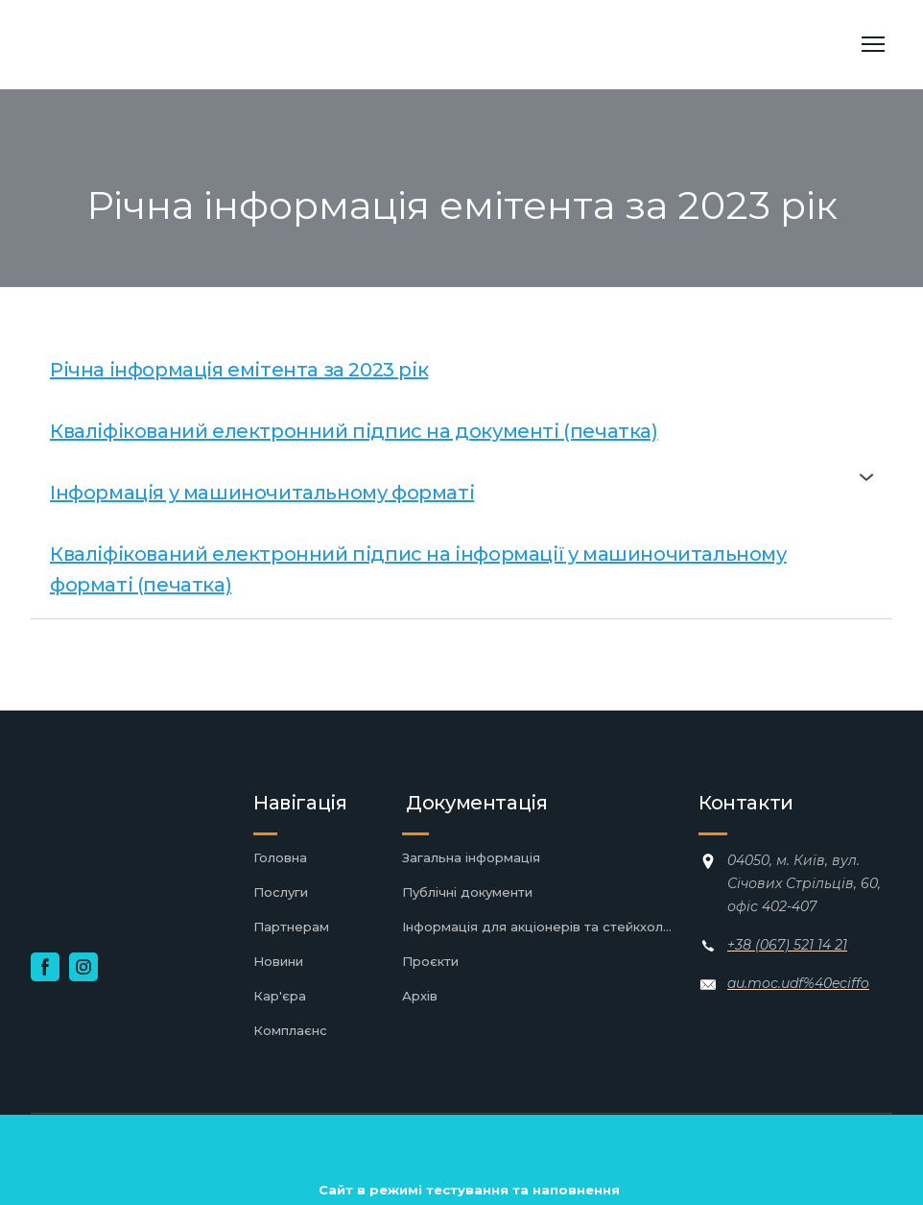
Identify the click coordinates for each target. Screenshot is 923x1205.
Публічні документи (467, 892)
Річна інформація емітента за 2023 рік (239, 369)
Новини (278, 961)
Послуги (280, 892)
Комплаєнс (290, 1030)
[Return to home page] (168, 44)
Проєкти (430, 961)
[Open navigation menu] (873, 44)
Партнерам (291, 926)
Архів (420, 995)
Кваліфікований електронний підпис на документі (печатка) (354, 431)
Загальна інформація (471, 857)
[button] (461, 477)
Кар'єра (279, 995)
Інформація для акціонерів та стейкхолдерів (540, 926)
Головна (280, 857)
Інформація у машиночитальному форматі (262, 492)
